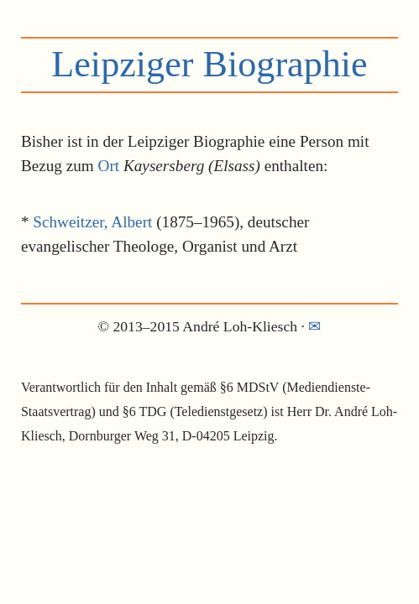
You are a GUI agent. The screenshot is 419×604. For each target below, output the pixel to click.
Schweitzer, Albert (92, 222)
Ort (109, 165)
